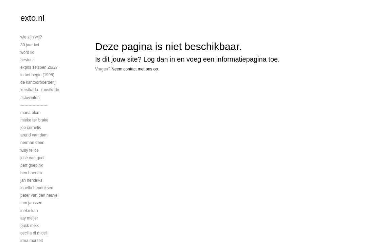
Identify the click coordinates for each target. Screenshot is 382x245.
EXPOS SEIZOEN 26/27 (39, 67)
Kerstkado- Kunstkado (39, 89)
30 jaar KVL (29, 45)
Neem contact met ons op (134, 69)
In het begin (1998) (37, 74)
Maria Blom (30, 112)
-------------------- (34, 105)
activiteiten (30, 97)
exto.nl (32, 17)
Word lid (27, 52)
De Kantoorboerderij (37, 82)
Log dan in (159, 59)
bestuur (27, 60)
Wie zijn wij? (31, 37)
